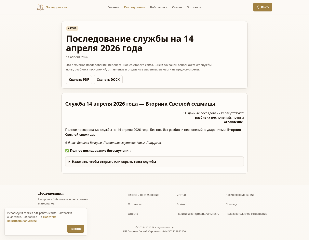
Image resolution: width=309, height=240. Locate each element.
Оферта (133, 214)
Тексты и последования (143, 195)
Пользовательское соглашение (246, 214)
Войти (181, 204)
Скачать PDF (79, 79)
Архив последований (240, 195)
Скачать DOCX (108, 79)
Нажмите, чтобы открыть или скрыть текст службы (114, 161)
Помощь (231, 204)
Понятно (76, 229)
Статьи (181, 195)
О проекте (134, 204)
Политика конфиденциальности (198, 214)
